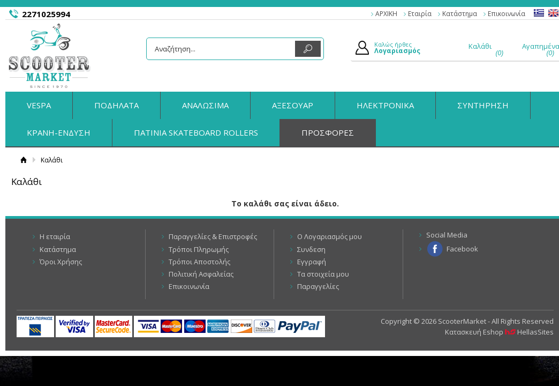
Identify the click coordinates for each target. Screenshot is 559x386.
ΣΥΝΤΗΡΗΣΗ (483, 105)
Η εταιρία (55, 236)
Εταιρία (420, 13)
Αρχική (23, 160)
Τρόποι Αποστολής (199, 261)
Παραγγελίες (318, 286)
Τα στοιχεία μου (323, 274)
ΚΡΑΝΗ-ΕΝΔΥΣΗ (58, 132)
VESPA (39, 105)
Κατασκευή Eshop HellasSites (499, 332)
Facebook (462, 249)
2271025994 (46, 14)
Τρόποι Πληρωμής (199, 249)
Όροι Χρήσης (61, 261)
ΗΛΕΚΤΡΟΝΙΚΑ (385, 105)
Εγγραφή (311, 261)
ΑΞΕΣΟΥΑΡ (292, 105)
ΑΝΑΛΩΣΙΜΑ (205, 105)
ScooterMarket (49, 56)
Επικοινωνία (506, 13)
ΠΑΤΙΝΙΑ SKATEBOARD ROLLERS (196, 132)
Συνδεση (311, 249)
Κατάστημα (459, 13)
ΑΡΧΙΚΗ (386, 13)
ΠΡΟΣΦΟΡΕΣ (327, 132)
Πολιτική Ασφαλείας (201, 274)
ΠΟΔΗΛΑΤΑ (116, 105)
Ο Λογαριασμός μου (329, 236)
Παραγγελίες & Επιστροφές (213, 236)
